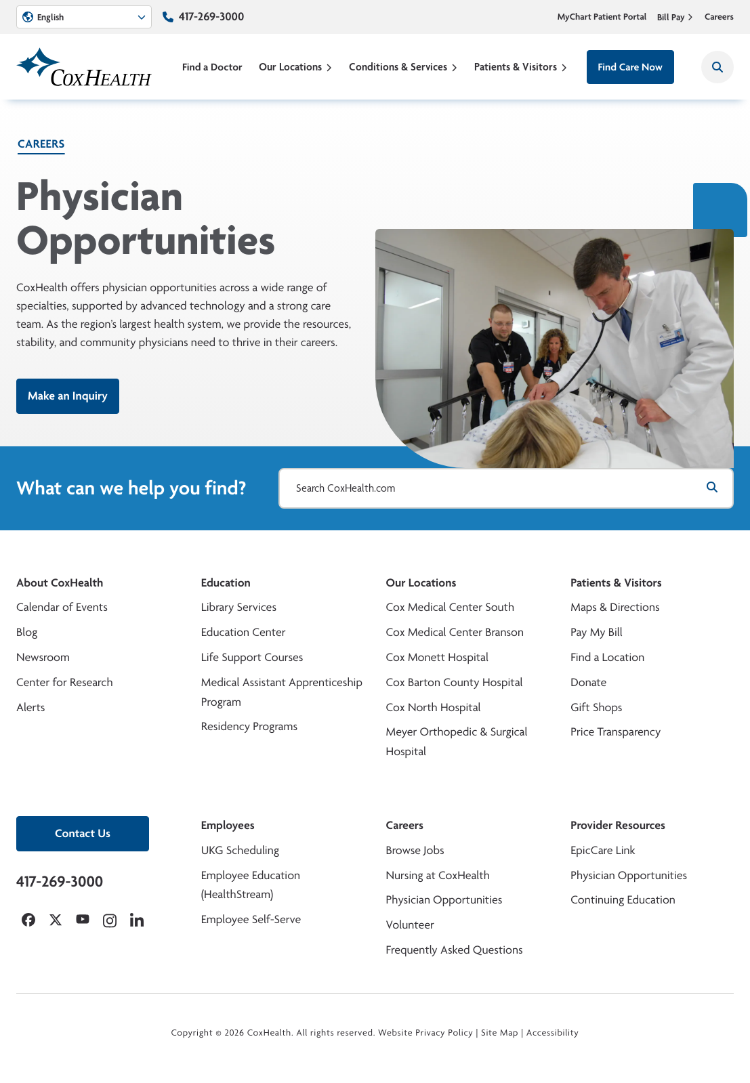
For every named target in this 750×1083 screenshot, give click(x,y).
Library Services (238, 607)
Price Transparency (615, 732)
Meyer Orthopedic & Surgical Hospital (457, 742)
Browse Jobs (415, 850)
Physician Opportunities (444, 900)
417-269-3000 (211, 16)
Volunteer (410, 925)
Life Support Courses (252, 657)
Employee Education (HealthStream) (250, 885)
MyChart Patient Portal (602, 17)
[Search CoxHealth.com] (506, 488)
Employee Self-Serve (251, 919)
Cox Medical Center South (450, 607)
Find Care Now (630, 66)
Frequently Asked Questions (454, 950)
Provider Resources (617, 825)
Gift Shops (596, 707)
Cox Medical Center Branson (455, 632)
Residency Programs (249, 726)
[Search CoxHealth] (717, 67)
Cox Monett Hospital (437, 657)
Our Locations (296, 66)
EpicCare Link (602, 850)
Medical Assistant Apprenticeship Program (281, 692)
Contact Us (82, 833)
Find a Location (607, 657)
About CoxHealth (59, 583)
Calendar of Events (62, 607)
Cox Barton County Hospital (454, 682)
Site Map (499, 1032)
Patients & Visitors (521, 66)
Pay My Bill (596, 632)
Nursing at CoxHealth (438, 875)
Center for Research (64, 682)
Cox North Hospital (433, 707)
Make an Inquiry (68, 396)
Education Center (243, 632)
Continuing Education (622, 900)
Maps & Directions (614, 607)
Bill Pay (675, 17)
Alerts (30, 707)
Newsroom (43, 657)
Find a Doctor (212, 66)
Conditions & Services (403, 66)
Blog (26, 632)
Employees (228, 825)
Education (226, 583)
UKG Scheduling (240, 850)
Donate (588, 682)
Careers (719, 17)
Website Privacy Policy (426, 1032)
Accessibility (552, 1032)
